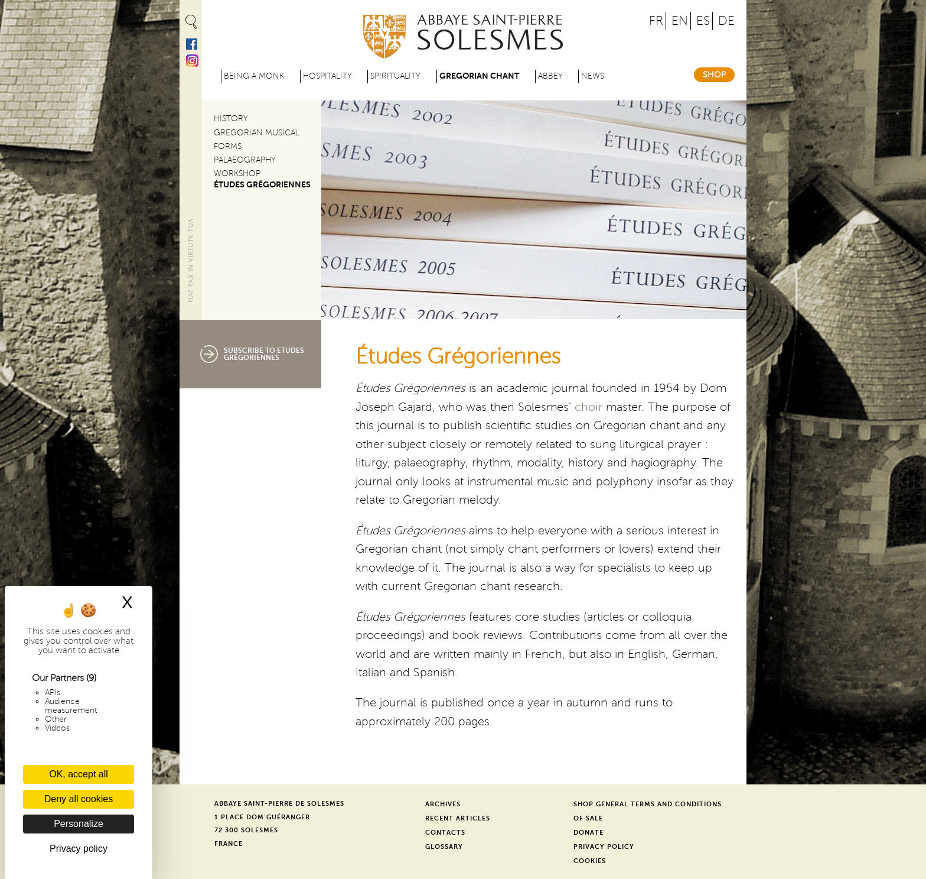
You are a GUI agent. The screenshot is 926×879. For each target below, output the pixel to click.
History (231, 118)
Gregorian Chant (479, 76)
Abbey (550, 76)
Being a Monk (254, 76)
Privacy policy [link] (78, 849)
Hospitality (327, 76)
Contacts (445, 832)
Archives (443, 804)
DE (726, 21)
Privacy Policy (603, 847)
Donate (588, 832)
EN (679, 21)
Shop (714, 74)
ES (703, 21)
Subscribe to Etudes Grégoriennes (264, 354)
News (592, 76)
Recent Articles (457, 818)
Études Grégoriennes (262, 184)
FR (656, 21)
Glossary (444, 847)
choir (588, 407)
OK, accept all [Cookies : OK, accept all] (78, 774)
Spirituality (395, 76)
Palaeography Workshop (245, 166)
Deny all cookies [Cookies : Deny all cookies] (78, 799)
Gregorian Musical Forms (256, 139)
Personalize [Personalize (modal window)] (78, 824)
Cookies (589, 861)
